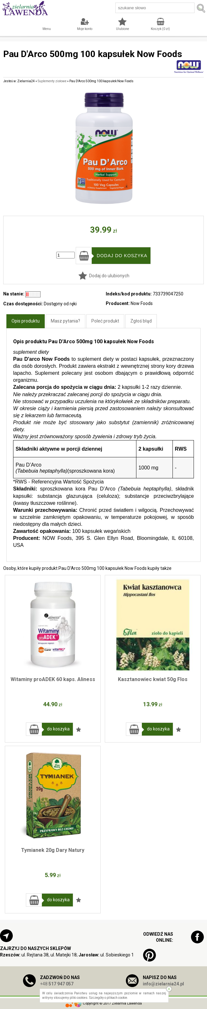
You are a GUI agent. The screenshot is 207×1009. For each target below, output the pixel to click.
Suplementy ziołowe (52, 81)
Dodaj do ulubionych (109, 275)
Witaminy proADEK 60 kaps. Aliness (53, 679)
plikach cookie (117, 997)
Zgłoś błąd (141, 320)
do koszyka (58, 728)
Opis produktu (26, 320)
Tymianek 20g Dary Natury (52, 850)
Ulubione (122, 29)
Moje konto (84, 29)
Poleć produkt (105, 320)
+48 (56, 983)
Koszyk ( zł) (160, 29)
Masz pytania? (65, 320)
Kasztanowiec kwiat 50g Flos (153, 679)
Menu (46, 29)
